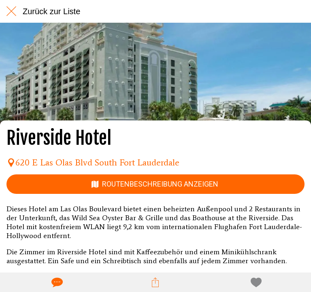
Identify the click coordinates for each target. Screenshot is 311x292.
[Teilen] (155, 282)
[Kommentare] (56, 282)
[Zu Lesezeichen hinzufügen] (254, 282)
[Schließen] (11, 11)
